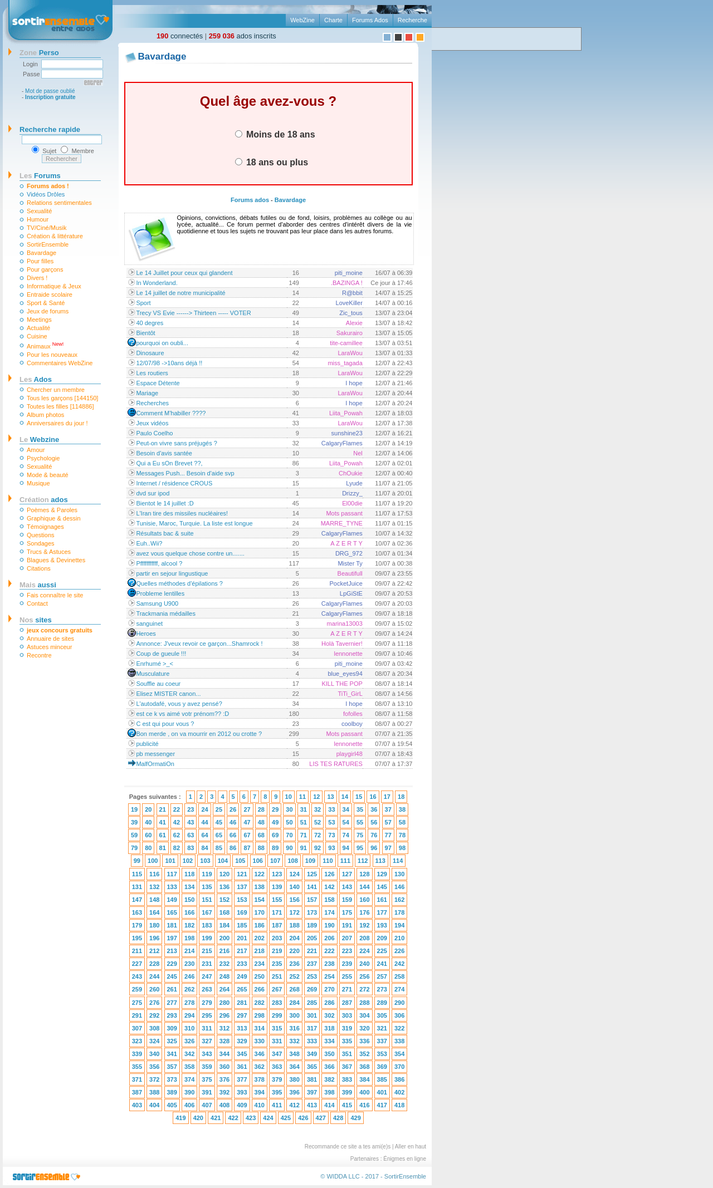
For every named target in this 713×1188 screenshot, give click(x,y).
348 (294, 1053)
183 (207, 925)
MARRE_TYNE (342, 523)
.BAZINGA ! (347, 282)
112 (363, 860)
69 (275, 835)
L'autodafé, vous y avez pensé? (179, 703)
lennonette (348, 653)
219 (277, 951)
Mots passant (344, 513)
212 (154, 951)
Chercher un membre (56, 389)
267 (277, 989)
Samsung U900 (157, 603)
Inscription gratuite (50, 97)
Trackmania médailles (166, 613)
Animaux (45, 345)
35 (359, 809)
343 (207, 1053)
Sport (143, 303)
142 (329, 886)
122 (260, 874)
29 (275, 809)
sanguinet (149, 623)
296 (224, 1015)
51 (303, 822)
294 (189, 1015)
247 (207, 976)
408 (224, 1105)
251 (277, 976)
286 (329, 1002)
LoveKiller (349, 303)
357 (172, 1066)
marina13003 (345, 623)
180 (154, 925)
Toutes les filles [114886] (60, 406)
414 (329, 1105)
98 (402, 848)
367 (347, 1066)
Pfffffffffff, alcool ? (159, 563)
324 (154, 1041)
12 (316, 796)
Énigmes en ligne (404, 1159)
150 (189, 899)
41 (162, 822)
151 (207, 899)
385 (382, 1079)
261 (172, 989)
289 (382, 1002)
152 (224, 899)
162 (399, 899)
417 (382, 1105)
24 (204, 809)
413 (312, 1105)
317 (312, 1028)
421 (216, 1118)
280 (224, 1002)
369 (382, 1066)
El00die (352, 503)
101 (170, 860)
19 (134, 809)
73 (331, 835)
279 (207, 1002)
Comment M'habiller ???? (171, 413)
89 (275, 848)
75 (359, 835)
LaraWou (350, 353)
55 (359, 822)
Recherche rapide (49, 129)
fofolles (353, 713)
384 (364, 1079)
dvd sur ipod (152, 493)
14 (344, 796)
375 (207, 1079)
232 (224, 963)
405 (172, 1105)
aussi (37, 585)
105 (240, 860)
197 (172, 938)
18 (401, 796)
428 (338, 1118)
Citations (39, 568)
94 (346, 848)
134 (189, 886)
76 (373, 835)
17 (387, 796)
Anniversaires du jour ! (57, 423)
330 (260, 1041)
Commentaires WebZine (59, 363)
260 (154, 989)
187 (277, 925)
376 (224, 1079)
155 (277, 899)
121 (242, 874)
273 (382, 989)
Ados (35, 379)
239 (347, 963)
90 (289, 848)
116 (154, 874)
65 (219, 835)
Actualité (38, 328)
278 (189, 1002)
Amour (36, 449)
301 (312, 1015)
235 (277, 963)
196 (154, 938)
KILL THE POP (341, 683)
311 (207, 1028)
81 (162, 848)
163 (137, 912)
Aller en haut (410, 1146)
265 (242, 989)
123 (277, 874)
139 (277, 886)
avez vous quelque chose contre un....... (190, 553)
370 (399, 1066)
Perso (39, 52)
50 (289, 822)
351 (347, 1053)
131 (137, 886)
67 (246, 835)
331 (277, 1041)
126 (329, 874)
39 (134, 822)
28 (261, 809)
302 (329, 1015)
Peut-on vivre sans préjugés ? (176, 443)
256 (364, 976)
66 (232, 835)
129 (382, 874)
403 (137, 1105)
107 (275, 860)
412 (294, 1105)
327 (207, 1041)
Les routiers (152, 373)
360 (224, 1066)
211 (137, 951)
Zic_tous (351, 313)
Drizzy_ (352, 493)
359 (207, 1066)
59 (134, 835)
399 (347, 1092)
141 (312, 886)
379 (277, 1079)
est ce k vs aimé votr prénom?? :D (182, 713)
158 (329, 899)
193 (382, 925)
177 (382, 912)
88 (261, 848)
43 (190, 822)
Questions (41, 535)
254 (329, 976)
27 (246, 809)
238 (329, 963)
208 (364, 938)
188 (294, 925)
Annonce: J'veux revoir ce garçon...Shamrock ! (199, 643)
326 (189, 1041)
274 (399, 989)
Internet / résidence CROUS (174, 483)
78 (402, 835)
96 (373, 848)
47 (246, 822)
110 (328, 860)
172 (294, 912)
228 (154, 963)
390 (189, 1092)
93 (331, 848)
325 (172, 1041)
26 (232, 809)
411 (277, 1105)
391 (207, 1092)
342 (189, 1053)
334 (329, 1041)
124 (294, 874)
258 (399, 976)
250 (260, 976)
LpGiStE (351, 593)
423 (251, 1118)
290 (399, 1002)
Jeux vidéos (152, 423)
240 (364, 963)
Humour (37, 219)
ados (43, 499)
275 (137, 1002)
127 (347, 874)
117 (172, 874)
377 (242, 1079)
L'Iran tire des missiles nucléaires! (182, 513)
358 (189, 1066)
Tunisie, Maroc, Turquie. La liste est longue (194, 523)
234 (260, 963)
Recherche (412, 20)
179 (137, 925)
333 (312, 1041)
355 (137, 1066)
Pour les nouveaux (52, 354)
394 (260, 1092)
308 (154, 1028)
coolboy (352, 723)
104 (223, 860)
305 (382, 1015)
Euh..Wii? (149, 543)
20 (148, 809)
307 (137, 1028)
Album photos (45, 414)
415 (347, 1105)
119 (207, 874)
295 (207, 1015)
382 (329, 1079)
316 (294, 1028)
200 (224, 938)
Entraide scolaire (49, 294)
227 (137, 963)
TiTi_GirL (350, 693)
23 (190, 809)
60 (148, 835)
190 (329, 925)
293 (172, 1015)
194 (399, 925)
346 (260, 1053)
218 (260, 951)
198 (189, 938)
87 (246, 848)
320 (364, 1028)
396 (294, 1092)
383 (347, 1079)
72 (317, 835)
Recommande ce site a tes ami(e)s (348, 1146)
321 (382, 1028)
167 (207, 912)
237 (312, 963)
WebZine (302, 20)
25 (219, 809)
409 (242, 1105)
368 (364, 1066)
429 (355, 1118)
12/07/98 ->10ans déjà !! (169, 363)
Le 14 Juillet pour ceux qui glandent (184, 272)
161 (382, 899)
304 (364, 1015)
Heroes (145, 633)
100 (153, 860)
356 (154, 1066)
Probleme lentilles (160, 593)
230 (189, 963)
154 (260, 899)
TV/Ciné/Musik (47, 227)
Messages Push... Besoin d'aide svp (185, 473)
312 (224, 1028)
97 (388, 848)
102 (188, 860)
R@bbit (352, 292)
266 (260, 989)
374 (189, 1079)
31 (303, 809)
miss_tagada (345, 363)
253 (312, 976)
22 (176, 809)
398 (329, 1092)
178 (399, 912)
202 (260, 938)
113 (380, 860)
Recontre (39, 655)
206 (329, 938)
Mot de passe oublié (50, 91)
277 (172, 1002)
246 (189, 976)
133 (172, 886)
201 (242, 938)
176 (364, 912)
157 (312, 899)
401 (382, 1092)
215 (207, 951)
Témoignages (45, 526)
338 (399, 1041)
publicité (147, 743)
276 (154, 1002)
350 (329, 1053)
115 (137, 874)
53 (331, 822)
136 (224, 886)
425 (286, 1118)
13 (330, 796)
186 (260, 925)
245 (172, 976)
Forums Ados (370, 20)
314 (260, 1028)
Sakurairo (349, 333)
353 (382, 1053)
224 (364, 951)
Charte (333, 20)
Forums (40, 175)
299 (277, 1015)
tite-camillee (346, 343)
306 (399, 1015)
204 (294, 938)
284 (294, 1002)
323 (137, 1041)
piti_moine (349, 272)
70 (289, 835)
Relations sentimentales (59, 202)
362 (260, 1066)
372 (154, 1079)
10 (288, 796)
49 (275, 822)
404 (154, 1105)
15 (358, 796)
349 (312, 1053)
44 (204, 822)
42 (176, 822)
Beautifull (350, 573)
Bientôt (145, 333)
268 (294, 989)
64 (204, 835)
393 (242, 1092)
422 (233, 1118)
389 (172, 1092)
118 (189, 874)
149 (172, 899)
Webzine (39, 439)
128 (364, 874)
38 (402, 809)
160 (364, 899)
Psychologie (43, 458)
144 (364, 886)
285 (312, 1002)
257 (382, 976)
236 (294, 963)
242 (399, 963)
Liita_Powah (346, 413)
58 (402, 822)
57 (388, 822)
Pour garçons (45, 269)
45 (219, 822)
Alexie (354, 323)
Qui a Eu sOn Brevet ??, (169, 463)
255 (347, 976)
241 (382, 963)
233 (242, 963)
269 (312, 989)
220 (294, 951)
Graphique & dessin (54, 518)
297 (242, 1015)
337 (382, 1041)
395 (277, 1092)
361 (242, 1066)
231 (207, 963)
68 (261, 835)
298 (260, 1015)
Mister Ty (350, 563)
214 (189, 951)
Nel (358, 453)
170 (260, 912)
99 (137, 860)
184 (224, 925)
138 (260, 886)
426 (303, 1118)
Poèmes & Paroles (52, 510)
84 (204, 848)
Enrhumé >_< (154, 663)
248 (224, 976)
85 (219, 848)
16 (372, 796)
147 (137, 899)
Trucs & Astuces (49, 551)
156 (294, 899)
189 (312, 925)
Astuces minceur (49, 647)
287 (347, 1002)
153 (242, 899)
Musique (38, 483)
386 (399, 1079)
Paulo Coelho (154, 433)
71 (303, 835)
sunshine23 (347, 433)
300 (294, 1015)
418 (399, 1105)
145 (382, 886)
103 (205, 860)
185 (242, 925)
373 (172, 1079)
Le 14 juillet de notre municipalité (180, 292)
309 (172, 1028)
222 (329, 951)
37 (388, 809)
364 (294, 1066)
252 (294, 976)
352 (364, 1053)
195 (137, 938)
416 (364, 1105)
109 (310, 860)
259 (137, 989)
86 (232, 848)
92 (317, 848)
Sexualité (39, 211)
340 (154, 1053)
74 (346, 835)
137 (242, 886)
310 (189, 1028)
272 (364, 989)
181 (172, 925)
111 (345, 860)
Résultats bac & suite (164, 533)
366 (329, 1066)
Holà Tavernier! (342, 643)
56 (373, 822)
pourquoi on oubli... (162, 343)
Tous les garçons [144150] (62, 398)
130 (399, 874)
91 (303, 848)
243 (137, 976)
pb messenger (155, 753)
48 (261, 822)
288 (364, 1002)
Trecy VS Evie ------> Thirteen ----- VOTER (193, 313)
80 (148, 848)
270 (329, 989)
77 (388, 835)
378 (260, 1079)
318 (329, 1028)
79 (134, 848)
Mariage (147, 393)
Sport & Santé (46, 303)
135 (207, 886)
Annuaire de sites (50, 638)
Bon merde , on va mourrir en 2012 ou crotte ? (199, 733)
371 (137, 1079)
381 (312, 1079)
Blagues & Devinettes (56, 560)
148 (154, 899)
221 (312, 951)
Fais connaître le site (55, 595)
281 (242, 1002)
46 (232, 822)
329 (242, 1041)
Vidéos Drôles (46, 194)
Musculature (152, 673)
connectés (180, 36)
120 (224, 874)
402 (399, 1092)
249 (242, 976)
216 (224, 951)
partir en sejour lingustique (172, 573)
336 (364, 1041)
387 (137, 1092)
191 (347, 925)
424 (268, 1118)
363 (277, 1066)
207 (347, 938)
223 (347, 951)
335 (347, 1041)
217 (242, 951)
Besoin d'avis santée (164, 453)
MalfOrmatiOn (155, 763)
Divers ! (37, 277)
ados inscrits (242, 36)
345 (242, 1053)
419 (180, 1118)
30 (289, 809)
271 (347, 989)
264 (224, 989)
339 (137, 1053)
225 (382, 951)
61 (162, 835)
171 (277, 912)
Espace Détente (157, 383)
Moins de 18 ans (275, 134)
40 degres (149, 323)
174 (329, 912)
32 (317, 809)
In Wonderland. (156, 282)
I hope (354, 383)
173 (312, 912)
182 (189, 925)
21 (162, 809)
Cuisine (37, 336)
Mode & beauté (48, 475)
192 (364, 925)
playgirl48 (349, 753)
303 (347, 1015)
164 (154, 912)
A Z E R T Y (346, 543)
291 (137, 1015)
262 (189, 989)
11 (302, 796)
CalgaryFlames (342, 443)
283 (277, 1002)
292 (154, 1015)
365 (312, 1066)
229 (172, 963)
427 (321, 1118)
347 (277, 1053)
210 (399, 938)
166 (189, 912)
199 (207, 938)
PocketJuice (346, 583)
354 (399, 1053)
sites (35, 620)
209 (382, 938)
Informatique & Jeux (54, 286)
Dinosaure (150, 353)
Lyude (354, 483)
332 (294, 1041)
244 (154, 976)
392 (224, 1092)
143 (347, 886)
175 (347, 912)
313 (242, 1028)
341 (172, 1053)
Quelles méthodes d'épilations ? (179, 583)
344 (224, 1053)
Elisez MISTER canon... (168, 693)
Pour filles (40, 261)
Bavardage (41, 252)
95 (359, 848)
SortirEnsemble (48, 244)
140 (294, 886)
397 (312, 1092)
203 (277, 938)
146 (399, 886)
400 (364, 1092)
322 (399, 1028)
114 (398, 860)
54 (346, 822)
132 (154, 886)
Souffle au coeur (158, 683)
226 (399, 951)
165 (172, 912)
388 (154, 1092)
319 (347, 1028)
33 (331, 809)
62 (176, 835)
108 (292, 860)
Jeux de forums (48, 311)
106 (258, 860)
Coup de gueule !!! (161, 653)
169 (242, 912)
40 (148, 822)
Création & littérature (55, 236)
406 (189, 1105)
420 (198, 1118)
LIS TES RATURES (336, 763)
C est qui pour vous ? (165, 723)
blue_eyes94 (345, 673)
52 (317, 822)
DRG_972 (349, 553)
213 (172, 951)
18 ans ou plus (272, 162)
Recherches (152, 403)
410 (260, 1105)
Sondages (41, 543)
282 (260, 1002)
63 (190, 835)
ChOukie (351, 473)
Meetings (39, 319)
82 (176, 848)
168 (224, 912)
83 (190, 848)
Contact (37, 603)
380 (294, 1079)
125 (312, 874)
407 (207, 1105)
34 (346, 809)
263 (207, 989)
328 (224, 1041)
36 (373, 809)
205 (312, 938)
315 (277, 1028)
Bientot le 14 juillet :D (164, 503)
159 (347, 899)
